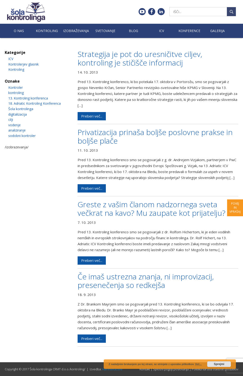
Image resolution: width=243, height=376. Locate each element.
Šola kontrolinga (20, 109)
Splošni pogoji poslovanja (171, 369)
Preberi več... (91, 116)
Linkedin (161, 11)
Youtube (142, 11)
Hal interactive (112, 369)
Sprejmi (219, 364)
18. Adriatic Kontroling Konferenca (34, 103)
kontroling (16, 92)
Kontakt (145, 369)
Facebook (151, 11)
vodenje (14, 125)
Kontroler (15, 87)
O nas (19, 30)
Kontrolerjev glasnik (23, 64)
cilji (10, 119)
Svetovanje (105, 30)
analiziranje (17, 130)
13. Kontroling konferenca (28, 98)
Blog (133, 30)
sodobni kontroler (22, 135)
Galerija (217, 30)
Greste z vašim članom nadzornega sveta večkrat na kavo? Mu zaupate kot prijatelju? (151, 208)
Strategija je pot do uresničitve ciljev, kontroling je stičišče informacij (140, 58)
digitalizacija (17, 114)
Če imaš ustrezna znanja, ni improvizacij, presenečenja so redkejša (146, 280)
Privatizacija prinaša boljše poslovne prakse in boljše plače (155, 136)
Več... (198, 364)
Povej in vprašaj (235, 208)
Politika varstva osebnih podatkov (215, 369)
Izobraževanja (76, 30)
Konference (189, 30)
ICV (161, 30)
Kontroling (47, 30)
